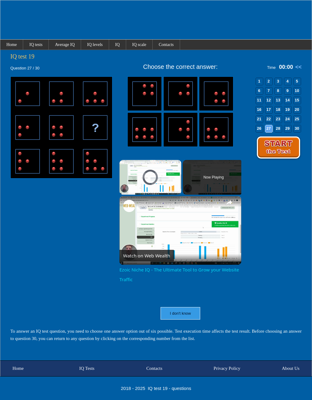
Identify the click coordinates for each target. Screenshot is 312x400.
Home (11, 44)
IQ (117, 44)
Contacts (166, 44)
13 (278, 100)
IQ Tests (86, 368)
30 (297, 128)
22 (268, 119)
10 (297, 90)
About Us (291, 368)
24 (287, 119)
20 (297, 109)
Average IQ (65, 44)
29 (287, 128)
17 (268, 109)
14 (287, 100)
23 (278, 119)
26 (259, 128)
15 (297, 100)
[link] (129, 206)
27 (268, 128)
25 (297, 119)
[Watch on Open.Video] (146, 255)
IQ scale (139, 44)
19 (287, 109)
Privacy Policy (227, 368)
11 (259, 100)
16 (259, 109)
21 (259, 119)
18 (278, 109)
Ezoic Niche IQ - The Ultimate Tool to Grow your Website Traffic (179, 205)
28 (278, 128)
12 (268, 100)
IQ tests (35, 44)
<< (298, 67)
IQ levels (95, 44)
